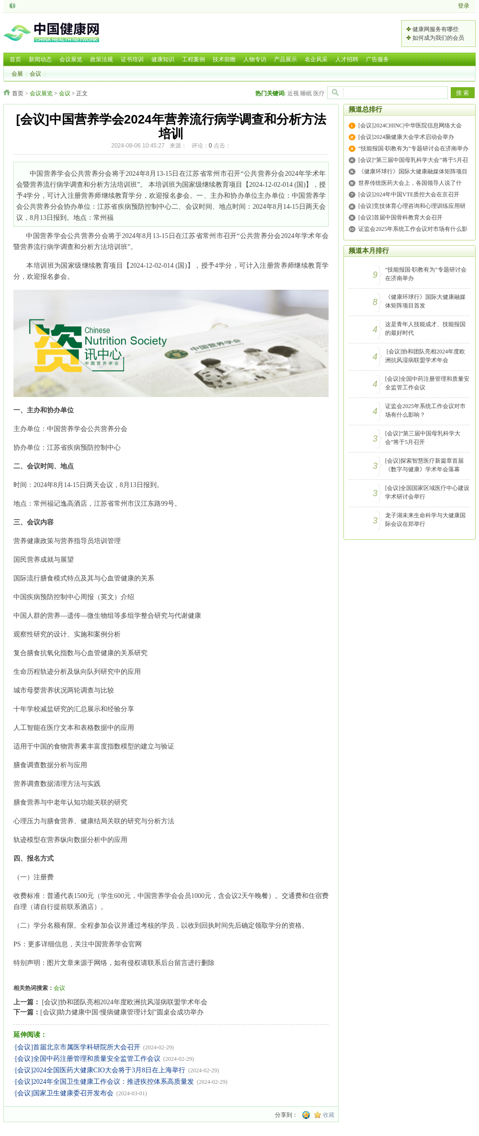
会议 (35, 73)
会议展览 (41, 93)
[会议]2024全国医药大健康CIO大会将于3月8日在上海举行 (100, 1070)
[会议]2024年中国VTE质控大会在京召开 (408, 194)
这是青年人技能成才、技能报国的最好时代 (425, 328)
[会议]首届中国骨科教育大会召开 (400, 217)
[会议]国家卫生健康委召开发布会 (64, 1093)
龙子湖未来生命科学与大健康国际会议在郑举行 (425, 519)
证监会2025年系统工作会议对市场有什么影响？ (425, 410)
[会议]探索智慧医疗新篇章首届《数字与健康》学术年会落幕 (424, 465)
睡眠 (306, 93)
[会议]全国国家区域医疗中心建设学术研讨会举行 (427, 492)
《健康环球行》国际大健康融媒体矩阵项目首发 (425, 301)
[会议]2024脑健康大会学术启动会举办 (406, 137)
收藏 (328, 1115)
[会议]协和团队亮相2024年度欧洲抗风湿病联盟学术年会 (123, 1002)
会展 (17, 73)
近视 (293, 93)
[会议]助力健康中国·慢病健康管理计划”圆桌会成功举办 (122, 1012)
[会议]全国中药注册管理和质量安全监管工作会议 (87, 1058)
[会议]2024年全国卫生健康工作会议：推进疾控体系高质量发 (104, 1081)
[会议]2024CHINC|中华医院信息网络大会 (410, 125)
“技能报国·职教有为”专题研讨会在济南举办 (413, 148)
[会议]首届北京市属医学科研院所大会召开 (77, 1047)
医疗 (319, 93)
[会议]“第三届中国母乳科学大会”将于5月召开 (422, 437)
